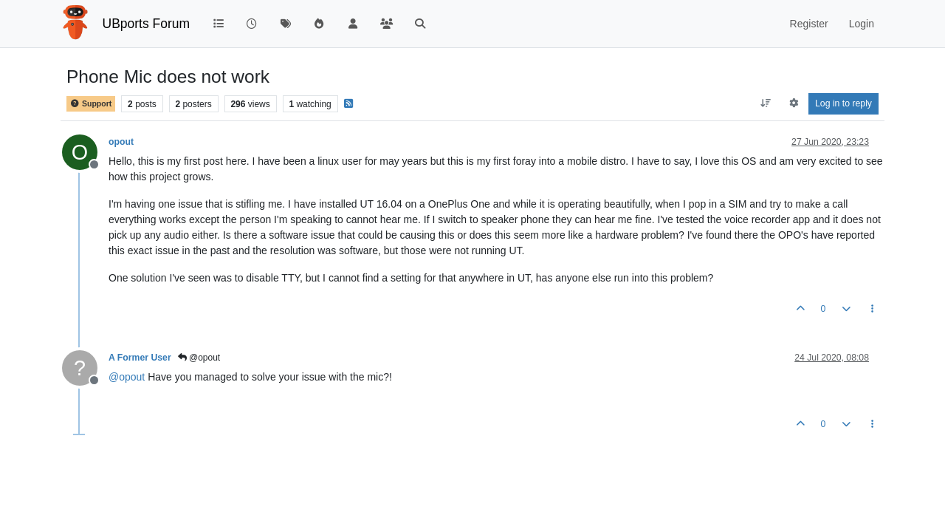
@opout (199, 357)
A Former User (140, 357)
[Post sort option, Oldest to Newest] (766, 103)
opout (121, 142)
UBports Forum (146, 23)
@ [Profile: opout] (127, 377)
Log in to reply (843, 103)
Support (90, 104)
